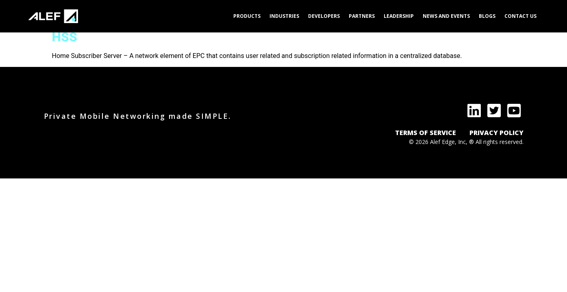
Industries (284, 16)
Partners (362, 16)
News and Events (446, 16)
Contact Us (520, 16)
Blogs (487, 16)
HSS (64, 37)
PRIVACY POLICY (496, 132)
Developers (324, 16)
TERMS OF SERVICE (425, 132)
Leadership (399, 16)
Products (247, 16)
